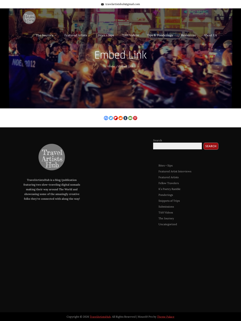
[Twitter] (111, 118)
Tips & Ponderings (160, 35)
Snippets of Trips (169, 200)
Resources (188, 35)
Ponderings (165, 194)
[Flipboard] (116, 118)
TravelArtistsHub (100, 316)
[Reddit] (120, 118)
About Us (210, 35)
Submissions (166, 206)
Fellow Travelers (168, 183)
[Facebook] (106, 118)
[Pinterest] (135, 118)
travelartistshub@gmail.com (120, 4)
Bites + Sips (106, 35)
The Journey (46, 35)
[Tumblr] (125, 118)
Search (157, 140)
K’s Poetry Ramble (169, 189)
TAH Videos (130, 35)
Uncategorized (167, 224)
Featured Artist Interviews (174, 171)
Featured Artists (77, 35)
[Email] (130, 118)
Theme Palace (165, 316)
